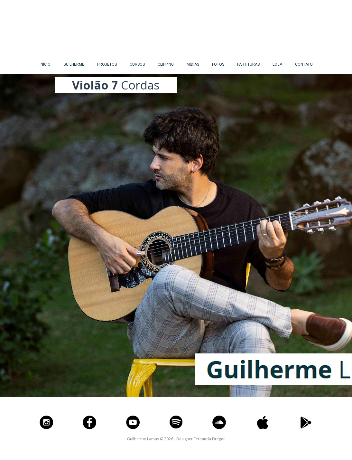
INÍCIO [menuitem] (45, 64)
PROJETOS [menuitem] (107, 64)
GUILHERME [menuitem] (73, 64)
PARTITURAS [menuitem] (248, 64)
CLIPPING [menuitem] (166, 64)
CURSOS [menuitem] (137, 64)
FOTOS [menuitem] (218, 64)
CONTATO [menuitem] (304, 64)
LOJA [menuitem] (277, 64)
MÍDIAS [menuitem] (193, 64)
